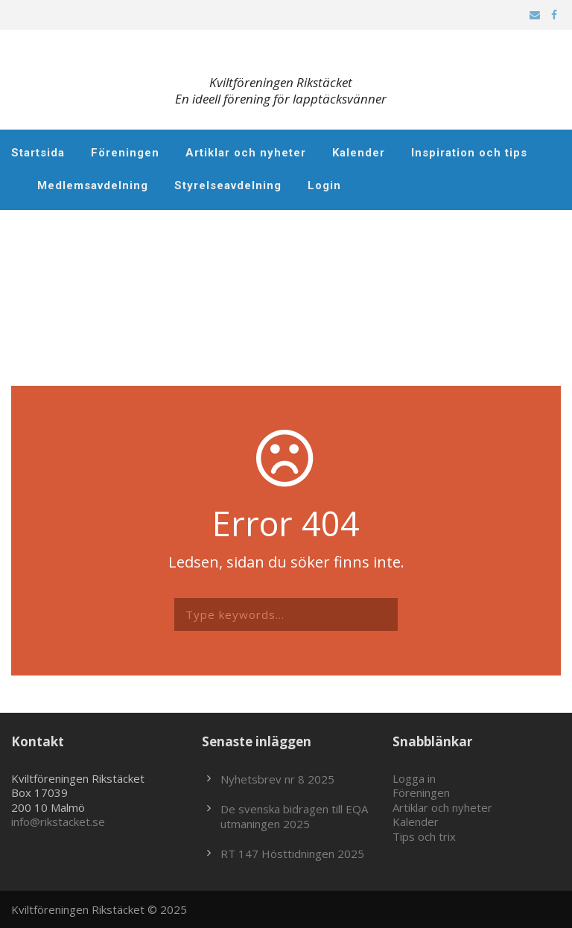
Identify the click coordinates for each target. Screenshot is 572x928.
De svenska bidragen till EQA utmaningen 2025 (294, 816)
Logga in (414, 778)
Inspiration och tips (469, 152)
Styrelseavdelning (228, 185)
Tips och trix (424, 836)
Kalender (358, 152)
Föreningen (125, 152)
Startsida (38, 152)
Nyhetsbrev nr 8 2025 (277, 779)
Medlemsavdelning (92, 185)
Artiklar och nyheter (245, 152)
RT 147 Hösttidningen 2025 (292, 853)
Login (324, 185)
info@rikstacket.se (58, 821)
